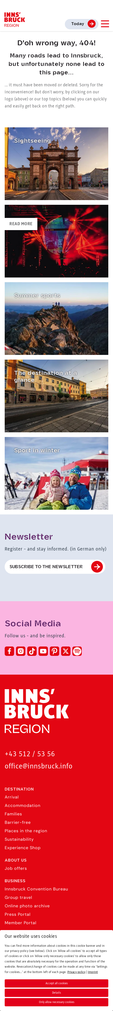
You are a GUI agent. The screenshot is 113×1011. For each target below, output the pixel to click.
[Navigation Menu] (104, 23)
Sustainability (19, 839)
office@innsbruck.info (39, 766)
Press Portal (18, 914)
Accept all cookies (57, 983)
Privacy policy (76, 972)
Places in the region (26, 831)
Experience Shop (23, 848)
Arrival (12, 797)
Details (56, 992)
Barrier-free (18, 822)
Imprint (93, 972)
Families (13, 814)
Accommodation (22, 805)
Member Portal (20, 923)
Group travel (18, 897)
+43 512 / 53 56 (30, 754)
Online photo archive (27, 906)
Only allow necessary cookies (56, 1002)
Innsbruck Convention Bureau (36, 889)
